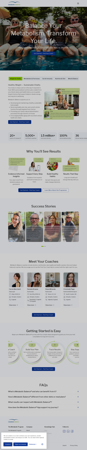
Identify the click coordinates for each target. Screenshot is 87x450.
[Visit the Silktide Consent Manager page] (42, 444)
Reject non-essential (20, 444)
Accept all (8, 444)
